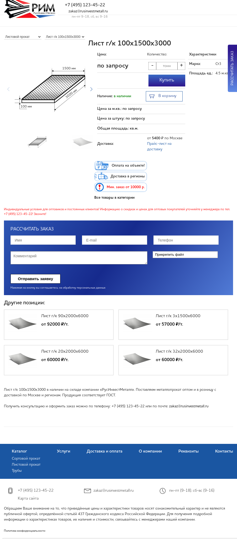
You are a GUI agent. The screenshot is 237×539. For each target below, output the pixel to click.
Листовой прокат (26, 464)
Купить (166, 80)
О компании (150, 451)
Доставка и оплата (104, 451)
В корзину (162, 96)
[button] (91, 89)
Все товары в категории (114, 197)
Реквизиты (188, 451)
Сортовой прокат (26, 458)
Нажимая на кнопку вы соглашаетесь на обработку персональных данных (58, 287)
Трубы (17, 471)
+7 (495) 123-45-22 (85, 5)
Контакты (224, 451)
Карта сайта (28, 499)
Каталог (19, 451)
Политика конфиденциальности (24, 531)
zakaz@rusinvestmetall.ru (88, 11)
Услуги (63, 451)
